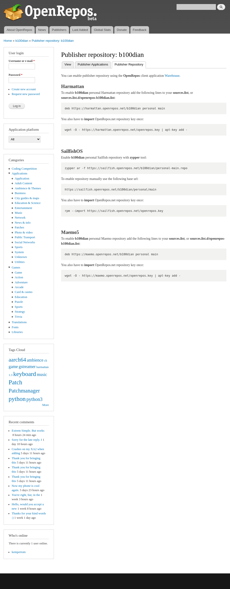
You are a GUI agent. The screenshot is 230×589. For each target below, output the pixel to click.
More (45, 405)
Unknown (21, 257)
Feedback (139, 30)
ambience (35, 360)
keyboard (24, 373)
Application (22, 178)
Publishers (59, 30)
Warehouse (172, 75)
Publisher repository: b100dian (53, 40)
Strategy (20, 311)
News (42, 30)
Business (20, 193)
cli (45, 360)
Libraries (17, 332)
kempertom (19, 552)
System (19, 252)
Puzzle (19, 301)
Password (16, 75)
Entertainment (23, 208)
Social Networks (25, 242)
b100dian (21, 40)
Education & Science (28, 203)
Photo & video (24, 232)
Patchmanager (24, 390)
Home (8, 40)
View (67, 64)
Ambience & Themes (28, 188)
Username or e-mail (22, 61)
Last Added (80, 30)
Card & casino (24, 292)
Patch (15, 382)
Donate (122, 30)
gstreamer (27, 366)
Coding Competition (24, 168)
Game (18, 272)
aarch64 (17, 360)
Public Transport (25, 237)
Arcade (19, 287)
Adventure (21, 282)
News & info (23, 222)
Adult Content (23, 183)
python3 (34, 399)
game (13, 366)
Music (19, 212)
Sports (19, 247)
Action (19, 277)
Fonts (15, 327)
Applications (19, 173)
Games (16, 267)
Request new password (26, 94)
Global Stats (102, 30)
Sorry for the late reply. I (27, 439)
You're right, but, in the (26, 495)
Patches (19, 227)
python (17, 398)
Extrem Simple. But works (28, 430)
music (42, 374)
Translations (19, 322)
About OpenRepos (19, 30)
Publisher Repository (130, 64)
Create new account (24, 89)
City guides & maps (27, 198)
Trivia (18, 316)
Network (20, 217)
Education (21, 297)
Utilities (20, 262)
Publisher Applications (93, 64)
